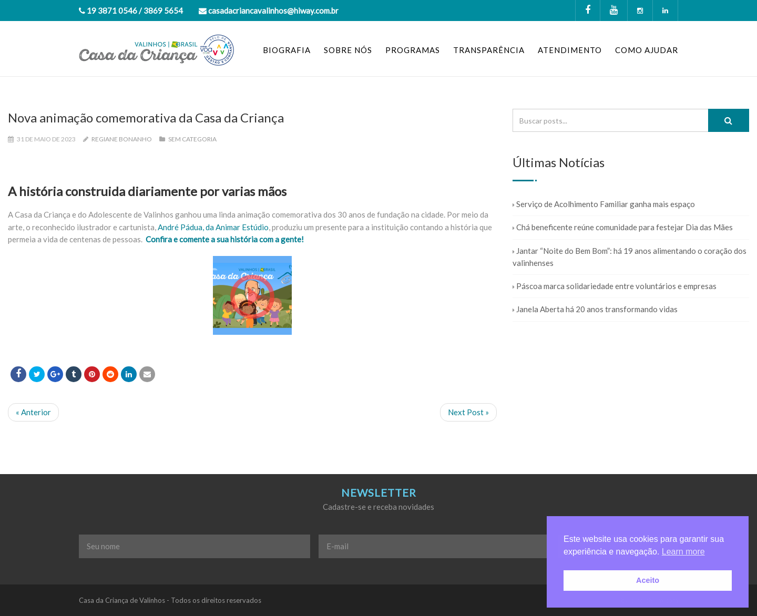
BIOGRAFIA (287, 50)
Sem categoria (192, 139)
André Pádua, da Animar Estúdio (213, 227)
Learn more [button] (683, 551)
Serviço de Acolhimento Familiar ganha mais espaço (604, 204)
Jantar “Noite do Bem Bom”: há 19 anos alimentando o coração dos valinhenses (629, 257)
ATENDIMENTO (570, 50)
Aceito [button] (647, 580)
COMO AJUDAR (646, 50)
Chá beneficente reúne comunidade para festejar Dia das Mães (623, 227)
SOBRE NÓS (348, 50)
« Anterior (33, 412)
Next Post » (468, 412)
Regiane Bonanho (121, 139)
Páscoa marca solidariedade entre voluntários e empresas (615, 286)
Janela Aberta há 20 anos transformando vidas (595, 309)
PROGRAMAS (412, 50)
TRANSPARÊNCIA (489, 50)
